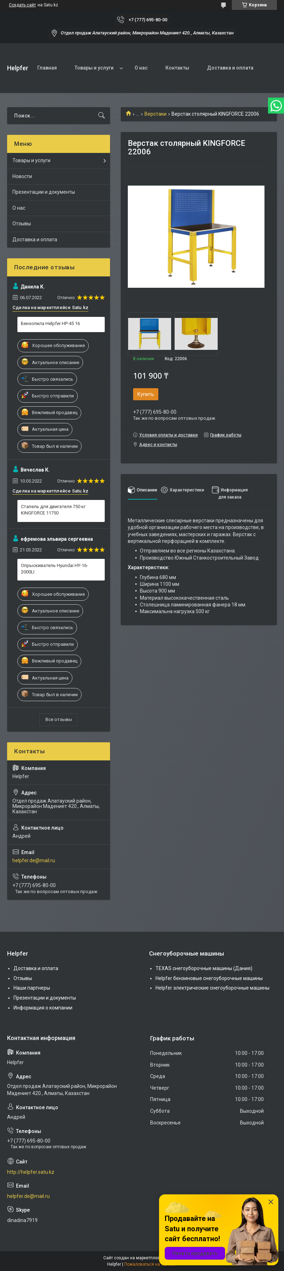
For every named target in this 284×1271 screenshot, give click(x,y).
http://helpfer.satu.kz (30, 1172)
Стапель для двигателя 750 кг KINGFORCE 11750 (53, 510)
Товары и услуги (94, 68)
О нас (141, 68)
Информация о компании (42, 1008)
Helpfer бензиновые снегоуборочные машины (209, 978)
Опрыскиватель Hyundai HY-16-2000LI (54, 568)
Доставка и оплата (230, 68)
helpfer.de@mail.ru (33, 860)
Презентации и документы (43, 192)
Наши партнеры (31, 988)
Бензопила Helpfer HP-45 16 (50, 323)
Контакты (177, 68)
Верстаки (155, 114)
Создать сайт (22, 4)
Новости (22, 176)
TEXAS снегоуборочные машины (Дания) (203, 968)
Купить (145, 394)
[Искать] (101, 115)
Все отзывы (58, 719)
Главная (47, 68)
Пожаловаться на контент (150, 1264)
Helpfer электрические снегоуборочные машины (212, 988)
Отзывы (21, 223)
